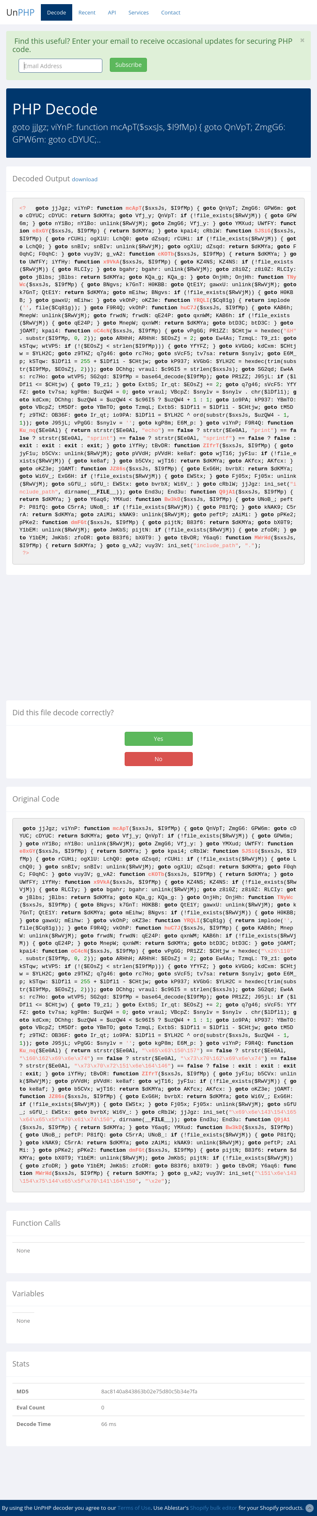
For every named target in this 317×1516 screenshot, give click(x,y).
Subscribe (128, 65)
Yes (158, 739)
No (159, 759)
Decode (56, 12)
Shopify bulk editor (213, 1507)
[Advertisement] (75, 641)
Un (20, 12)
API (112, 12)
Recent (86, 12)
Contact (170, 12)
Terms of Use (134, 1507)
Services (138, 12)
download (84, 179)
